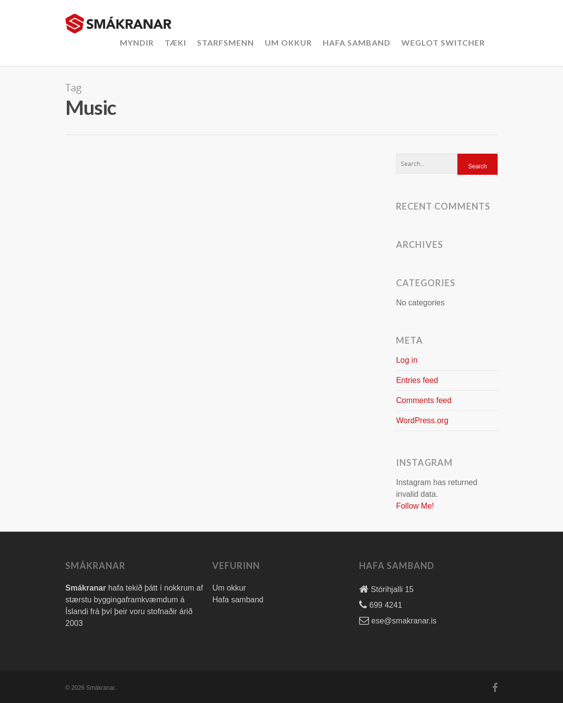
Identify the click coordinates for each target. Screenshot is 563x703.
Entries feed (417, 380)
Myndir (137, 42)
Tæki (175, 42)
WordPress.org (422, 420)
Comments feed (423, 400)
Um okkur (288, 42)
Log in (407, 360)
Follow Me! (415, 506)
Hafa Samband (357, 42)
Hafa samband (237, 599)
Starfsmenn (225, 42)
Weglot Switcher (443, 42)
